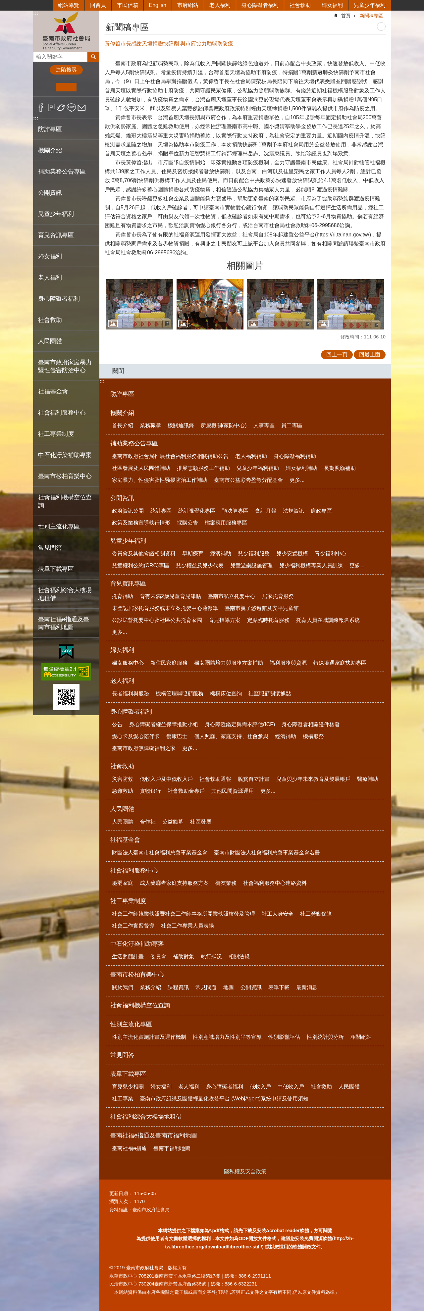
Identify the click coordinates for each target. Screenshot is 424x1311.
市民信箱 (127, 5)
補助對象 (183, 956)
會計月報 (265, 511)
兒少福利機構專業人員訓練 (311, 565)
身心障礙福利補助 (295, 456)
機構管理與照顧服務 (179, 693)
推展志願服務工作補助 (203, 468)
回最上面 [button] (369, 354)
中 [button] (66, 87)
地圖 (228, 987)
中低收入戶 (291, 1086)
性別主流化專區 (131, 1024)
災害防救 (122, 779)
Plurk (51, 108)
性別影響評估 (284, 1037)
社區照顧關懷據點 (269, 693)
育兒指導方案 (224, 620)
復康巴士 (176, 736)
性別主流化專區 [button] (59, 526)
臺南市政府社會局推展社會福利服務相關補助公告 (170, 456)
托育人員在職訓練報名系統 (328, 620)
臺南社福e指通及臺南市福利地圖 (153, 1135)
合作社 (148, 822)
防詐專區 (50, 129)
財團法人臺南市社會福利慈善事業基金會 (159, 852)
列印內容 (381, 26)
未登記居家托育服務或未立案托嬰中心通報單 (165, 608)
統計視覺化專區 (196, 511)
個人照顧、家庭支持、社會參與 (231, 736)
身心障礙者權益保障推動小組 (163, 724)
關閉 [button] (118, 371)
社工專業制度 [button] (56, 433)
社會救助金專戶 (186, 791)
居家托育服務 (278, 596)
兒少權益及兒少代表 (200, 565)
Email (82, 108)
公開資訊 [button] (50, 192)
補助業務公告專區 (134, 443)
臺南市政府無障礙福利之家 (144, 748)
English (157, 5)
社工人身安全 (277, 914)
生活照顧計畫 (128, 956)
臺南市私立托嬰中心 (231, 596)
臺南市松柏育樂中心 (137, 974)
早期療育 (192, 553)
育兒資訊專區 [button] (56, 235)
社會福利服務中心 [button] (62, 412)
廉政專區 (321, 511)
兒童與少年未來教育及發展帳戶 (313, 779)
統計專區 (161, 511)
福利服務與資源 (288, 663)
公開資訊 (122, 498)
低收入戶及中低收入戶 (166, 779)
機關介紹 (122, 413)
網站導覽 (68, 5)
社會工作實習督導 (133, 926)
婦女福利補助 (301, 468)
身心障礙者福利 (260, 5)
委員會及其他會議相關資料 (144, 553)
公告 (117, 724)
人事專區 (264, 425)
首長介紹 (122, 425)
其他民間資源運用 (232, 791)
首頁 (345, 15)
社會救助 (300, 5)
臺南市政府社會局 (66, 31)
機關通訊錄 (181, 425)
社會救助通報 (215, 779)
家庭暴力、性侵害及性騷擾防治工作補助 (159, 480)
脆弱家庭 (122, 883)
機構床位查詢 (226, 693)
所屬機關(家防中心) (224, 425)
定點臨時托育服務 (268, 620)
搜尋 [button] (93, 57)
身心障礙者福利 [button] (59, 298)
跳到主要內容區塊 (3, 3)
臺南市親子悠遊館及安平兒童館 (262, 608)
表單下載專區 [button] (56, 569)
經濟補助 (220, 553)
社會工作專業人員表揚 (187, 926)
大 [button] (87, 87)
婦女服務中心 (128, 663)
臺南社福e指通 (129, 1148)
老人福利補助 (251, 456)
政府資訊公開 (128, 511)
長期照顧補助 (340, 468)
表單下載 (279, 987)
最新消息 (306, 987)
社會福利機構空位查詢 (65, 501)
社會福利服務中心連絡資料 (275, 883)
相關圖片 (245, 266)
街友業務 (226, 883)
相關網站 (361, 1037)
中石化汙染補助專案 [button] (65, 455)
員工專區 (291, 425)
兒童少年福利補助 (258, 468)
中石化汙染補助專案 (137, 943)
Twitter (61, 108)
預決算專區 (235, 511)
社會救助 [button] (50, 320)
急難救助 (122, 791)
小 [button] (46, 87)
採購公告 (187, 523)
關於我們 (122, 987)
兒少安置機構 (292, 553)
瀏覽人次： (120, 1201)
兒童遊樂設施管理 (251, 565)
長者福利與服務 (130, 693)
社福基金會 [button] (53, 391)
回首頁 (98, 5)
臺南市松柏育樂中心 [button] (65, 476)
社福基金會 (125, 839)
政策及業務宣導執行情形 (141, 523)
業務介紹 (150, 987)
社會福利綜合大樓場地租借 (65, 594)
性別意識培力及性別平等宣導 (227, 1037)
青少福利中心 (330, 553)
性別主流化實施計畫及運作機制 (149, 1037)
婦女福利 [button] (50, 256)
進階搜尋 (66, 70)
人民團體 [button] (50, 341)
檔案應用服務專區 (226, 523)
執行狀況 (211, 956)
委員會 (158, 956)
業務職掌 (150, 425)
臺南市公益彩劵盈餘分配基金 (248, 480)
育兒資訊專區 (128, 583)
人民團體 (122, 809)
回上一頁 (336, 354)
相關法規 (239, 956)
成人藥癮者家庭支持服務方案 (174, 883)
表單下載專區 (128, 1074)
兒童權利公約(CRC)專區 (140, 565)
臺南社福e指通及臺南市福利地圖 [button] (63, 623)
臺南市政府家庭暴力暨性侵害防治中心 (65, 366)
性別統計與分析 (325, 1037)
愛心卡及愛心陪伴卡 (136, 736)
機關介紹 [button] (50, 150)
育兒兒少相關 (128, 1086)
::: (35, 13)
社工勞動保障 (316, 914)
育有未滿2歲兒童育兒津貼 (170, 596)
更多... (297, 480)
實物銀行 (150, 791)
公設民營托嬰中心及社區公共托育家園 (157, 620)
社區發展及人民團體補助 (141, 468)
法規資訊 (293, 511)
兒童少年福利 (370, 5)
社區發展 (200, 822)
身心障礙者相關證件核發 (311, 724)
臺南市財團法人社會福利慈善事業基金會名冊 (267, 852)
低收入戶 (260, 1086)
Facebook (41, 108)
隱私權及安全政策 (245, 1171)
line (71, 108)
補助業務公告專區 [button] (62, 171)
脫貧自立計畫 (254, 779)
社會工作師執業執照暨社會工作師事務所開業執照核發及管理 (183, 914)
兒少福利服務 (254, 553)
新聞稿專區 (371, 15)
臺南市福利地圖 (171, 1148)
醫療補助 (367, 779)
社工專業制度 (128, 901)
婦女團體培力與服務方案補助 (228, 663)
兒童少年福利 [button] (56, 214)
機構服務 (313, 736)
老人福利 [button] (50, 277)
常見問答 (50, 547)
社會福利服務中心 (134, 870)
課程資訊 (178, 987)
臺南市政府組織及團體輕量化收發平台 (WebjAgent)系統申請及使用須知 (224, 1098)
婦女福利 (332, 5)
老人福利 (220, 5)
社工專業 (122, 1098)
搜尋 (38, 55)
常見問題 (206, 987)
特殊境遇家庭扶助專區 (339, 663)
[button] (139, 304)
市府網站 (187, 5)
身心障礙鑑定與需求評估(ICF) (240, 724)
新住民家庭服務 (168, 663)
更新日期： (120, 1193)
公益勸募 (173, 822)
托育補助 (122, 596)
